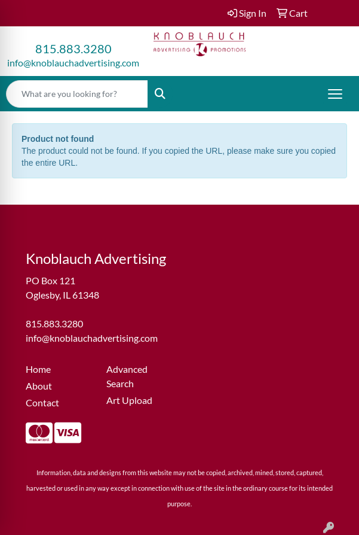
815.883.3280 (73, 48)
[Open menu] (335, 94)
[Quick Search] (77, 94)
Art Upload (129, 400)
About (39, 385)
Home (38, 369)
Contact (42, 402)
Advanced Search (127, 376)
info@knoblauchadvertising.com (73, 62)
